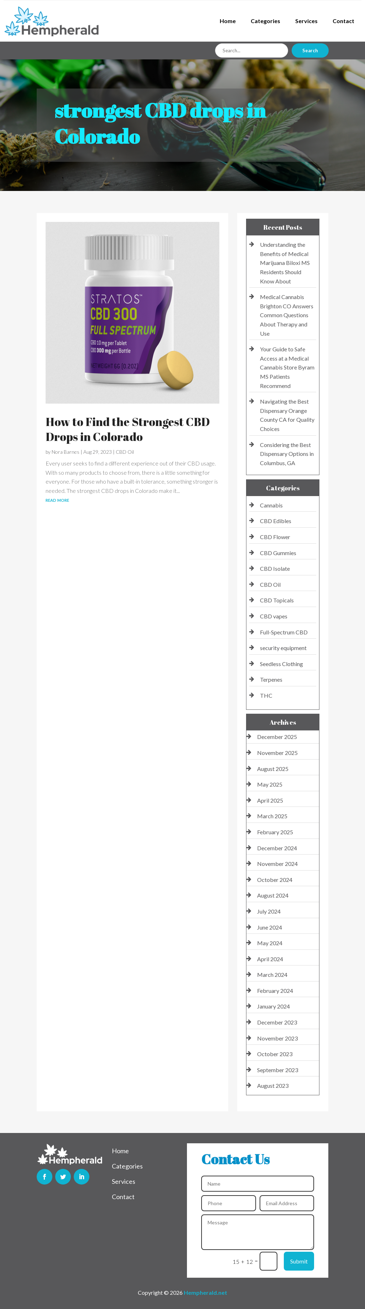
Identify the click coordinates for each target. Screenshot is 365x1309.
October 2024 (274, 879)
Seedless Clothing (281, 663)
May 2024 (269, 943)
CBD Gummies (278, 552)
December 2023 (277, 1022)
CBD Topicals (277, 600)
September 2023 (277, 1069)
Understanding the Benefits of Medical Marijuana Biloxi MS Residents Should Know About (285, 262)
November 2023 (277, 1038)
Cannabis (271, 505)
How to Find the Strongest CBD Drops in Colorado (128, 429)
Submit (299, 1261)
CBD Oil (125, 452)
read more (57, 499)
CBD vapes (273, 616)
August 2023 (272, 1085)
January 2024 (273, 1006)
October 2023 (274, 1053)
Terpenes (271, 679)
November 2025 (277, 752)
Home (228, 20)
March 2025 (272, 816)
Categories (265, 20)
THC (266, 695)
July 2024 (269, 911)
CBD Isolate (275, 568)
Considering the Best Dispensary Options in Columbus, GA (287, 453)
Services (306, 20)
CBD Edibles (275, 520)
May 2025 (269, 784)
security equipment (283, 647)
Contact (343, 20)
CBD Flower (275, 536)
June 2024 (269, 927)
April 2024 (270, 959)
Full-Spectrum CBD (284, 632)
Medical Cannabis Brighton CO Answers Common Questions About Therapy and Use (286, 314)
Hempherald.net (205, 1292)
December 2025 (277, 736)
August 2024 (272, 895)
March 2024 (272, 974)
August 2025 (272, 768)
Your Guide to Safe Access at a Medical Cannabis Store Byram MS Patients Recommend (287, 367)
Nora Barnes (65, 452)
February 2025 (275, 832)
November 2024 (277, 863)
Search (310, 50)
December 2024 (277, 848)
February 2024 (275, 990)
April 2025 (270, 800)
